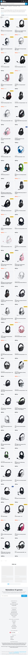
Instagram (12, 639)
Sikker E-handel (14, 615)
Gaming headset (15, 6)
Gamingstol (14, 625)
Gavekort (14, 616)
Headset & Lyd (10, 6)
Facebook (12, 636)
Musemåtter (14, 628)
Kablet (19, 6)
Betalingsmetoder (14, 612)
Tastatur (14, 622)
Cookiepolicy (14, 609)
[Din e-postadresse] (11, 596)
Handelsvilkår (14, 605)
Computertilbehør (5, 6)
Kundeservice (14, 602)
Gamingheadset (14, 626)
